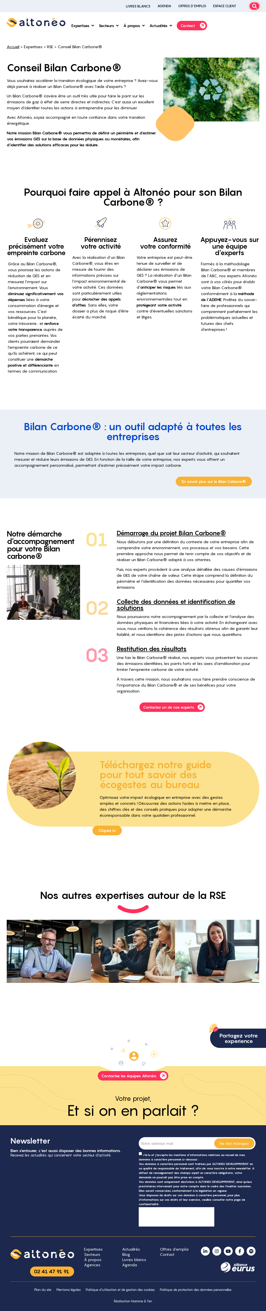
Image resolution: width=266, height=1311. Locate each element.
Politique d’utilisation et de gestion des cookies (120, 1290)
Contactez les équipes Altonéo (134, 1075)
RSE (50, 46)
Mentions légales (68, 1290)
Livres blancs (138, 6)
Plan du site (42, 1290)
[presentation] (176, 1217)
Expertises (33, 46)
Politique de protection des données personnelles (196, 1290)
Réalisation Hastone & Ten (133, 1301)
